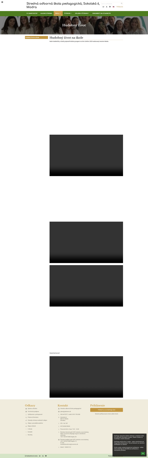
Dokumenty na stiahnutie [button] (101, 13)
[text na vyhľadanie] (112, 3)
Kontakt (30, 432)
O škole (30, 429)
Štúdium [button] (68, 13)
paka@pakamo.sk (65, 411)
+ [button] (103, 7)
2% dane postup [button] (32, 13)
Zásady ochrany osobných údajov (37, 420)
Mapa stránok (32, 426)
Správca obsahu (32, 408)
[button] (113, 6)
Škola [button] (58, 13)
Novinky (30, 435)
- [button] (107, 7)
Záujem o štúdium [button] (82, 13)
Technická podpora (33, 411)
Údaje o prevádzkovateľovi (35, 423)
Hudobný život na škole (32, 37)
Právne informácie (33, 417)
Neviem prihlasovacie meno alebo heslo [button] (106, 414)
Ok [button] (143, 453)
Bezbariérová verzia (31, 456)
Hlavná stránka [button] (46, 13)
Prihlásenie (120, 7)
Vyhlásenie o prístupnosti (35, 414)
